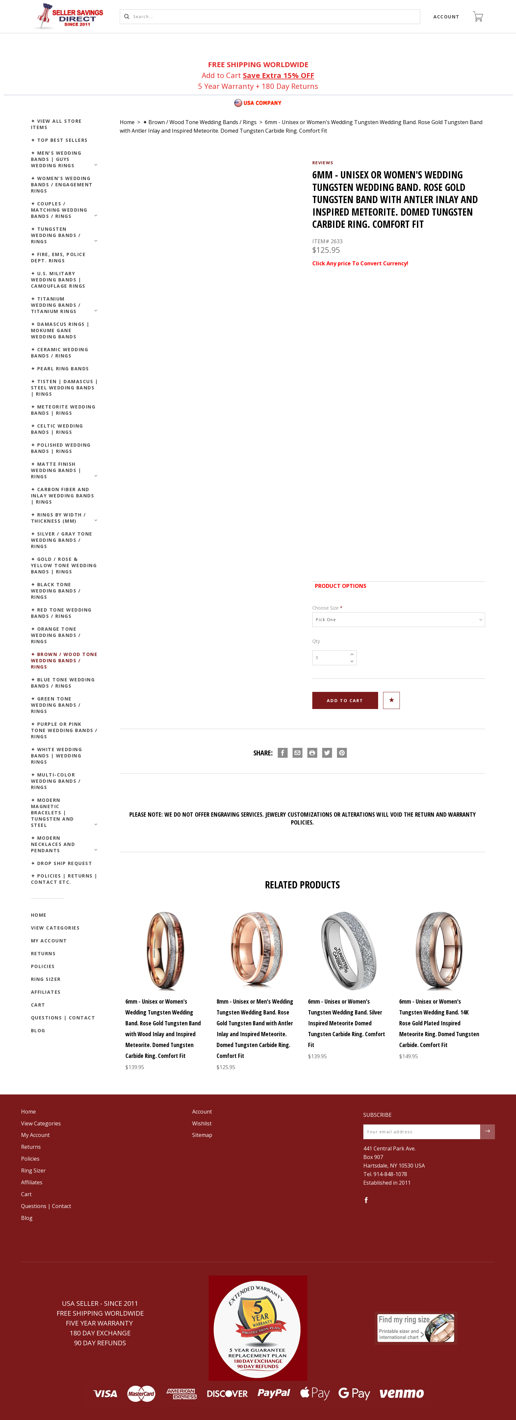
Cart (38, 1005)
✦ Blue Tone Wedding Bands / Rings (63, 682)
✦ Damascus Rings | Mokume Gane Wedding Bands (60, 330)
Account (446, 16)
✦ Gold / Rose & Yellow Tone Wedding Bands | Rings (64, 565)
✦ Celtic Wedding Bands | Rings (57, 429)
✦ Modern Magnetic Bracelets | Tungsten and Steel (52, 812)
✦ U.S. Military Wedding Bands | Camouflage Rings (58, 279)
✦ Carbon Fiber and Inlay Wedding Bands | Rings (62, 495)
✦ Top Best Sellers (59, 140)
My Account (49, 940)
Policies (43, 966)
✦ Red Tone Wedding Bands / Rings (61, 613)
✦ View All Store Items (56, 124)
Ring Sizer (46, 979)
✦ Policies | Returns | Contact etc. (64, 879)
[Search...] (270, 16)
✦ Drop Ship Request (61, 863)
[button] (258, 1328)
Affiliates (46, 992)
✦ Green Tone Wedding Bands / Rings (56, 705)
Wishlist (202, 1123)
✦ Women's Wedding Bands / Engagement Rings (62, 184)
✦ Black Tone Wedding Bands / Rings (56, 590)
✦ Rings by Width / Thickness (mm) (58, 518)
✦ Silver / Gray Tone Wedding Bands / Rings (61, 540)
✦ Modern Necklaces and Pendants (53, 844)
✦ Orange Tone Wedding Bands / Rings (56, 635)
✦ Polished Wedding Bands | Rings (61, 448)
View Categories (55, 928)
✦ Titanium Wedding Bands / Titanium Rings (56, 305)
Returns (43, 953)
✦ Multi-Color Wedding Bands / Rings (56, 781)
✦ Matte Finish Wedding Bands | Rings (56, 470)
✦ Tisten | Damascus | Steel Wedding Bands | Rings (64, 387)
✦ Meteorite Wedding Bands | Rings (63, 410)
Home (39, 915)
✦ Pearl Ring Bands (60, 368)
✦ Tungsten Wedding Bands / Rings (56, 235)
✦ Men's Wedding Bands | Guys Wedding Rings (56, 159)
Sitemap (202, 1135)
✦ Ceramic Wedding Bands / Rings (60, 352)
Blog (38, 1030)
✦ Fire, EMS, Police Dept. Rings (58, 257)
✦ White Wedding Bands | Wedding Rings (56, 755)
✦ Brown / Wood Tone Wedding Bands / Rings (64, 660)
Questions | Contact (63, 1017)
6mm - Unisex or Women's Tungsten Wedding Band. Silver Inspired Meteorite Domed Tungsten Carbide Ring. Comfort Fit (346, 1023)
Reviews (322, 163)
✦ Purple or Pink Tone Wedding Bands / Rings (64, 730)
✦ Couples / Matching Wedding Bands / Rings (59, 209)
